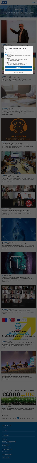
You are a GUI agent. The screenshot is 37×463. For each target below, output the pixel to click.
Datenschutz (16, 72)
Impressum (21, 72)
